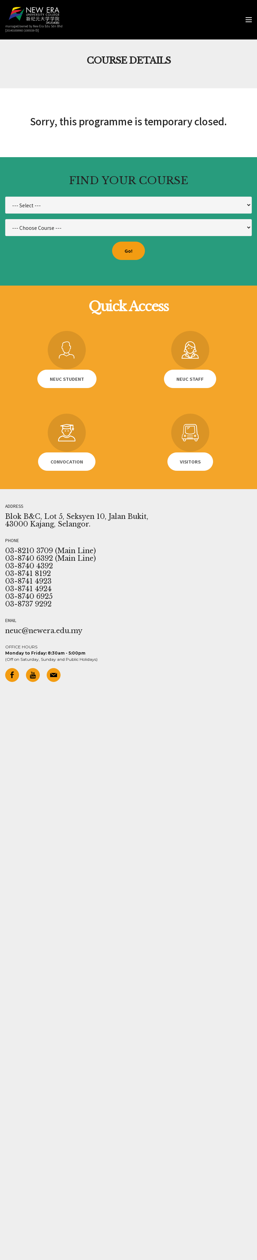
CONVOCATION (67, 461)
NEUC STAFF (190, 379)
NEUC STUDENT (67, 379)
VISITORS (190, 461)
